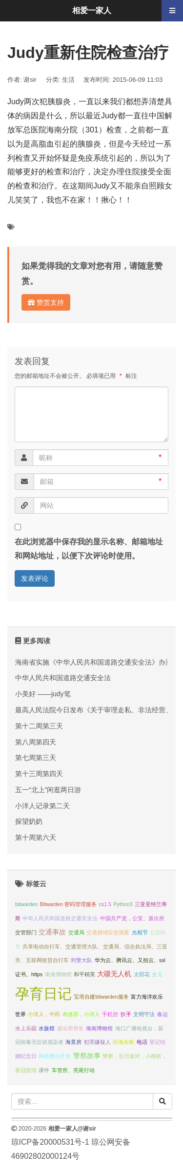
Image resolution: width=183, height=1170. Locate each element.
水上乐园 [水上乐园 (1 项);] (26, 1028)
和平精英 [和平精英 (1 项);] (84, 974)
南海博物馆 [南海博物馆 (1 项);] (58, 974)
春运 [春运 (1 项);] (162, 1014)
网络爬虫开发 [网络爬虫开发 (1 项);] (55, 1056)
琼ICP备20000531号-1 (50, 1142)
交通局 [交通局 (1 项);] (76, 932)
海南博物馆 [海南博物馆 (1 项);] (99, 1028)
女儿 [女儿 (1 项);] (157, 974)
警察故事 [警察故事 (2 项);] (87, 1055)
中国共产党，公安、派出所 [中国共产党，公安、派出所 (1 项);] (132, 918)
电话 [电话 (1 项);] (142, 1042)
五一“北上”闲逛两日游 (48, 790)
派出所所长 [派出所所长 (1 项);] (70, 1028)
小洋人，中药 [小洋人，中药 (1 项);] (44, 1014)
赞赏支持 (46, 302)
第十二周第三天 (39, 726)
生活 (68, 79)
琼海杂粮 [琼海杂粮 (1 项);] (123, 1042)
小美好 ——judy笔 (43, 694)
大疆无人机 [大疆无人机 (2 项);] (114, 974)
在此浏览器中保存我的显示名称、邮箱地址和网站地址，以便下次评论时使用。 (89, 549)
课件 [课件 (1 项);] (44, 1070)
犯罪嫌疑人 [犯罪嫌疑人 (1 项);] (97, 1042)
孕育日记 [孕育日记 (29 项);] (43, 993)
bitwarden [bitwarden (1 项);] (26, 904)
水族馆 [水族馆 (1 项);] (47, 1028)
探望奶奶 (28, 821)
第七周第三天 (35, 757)
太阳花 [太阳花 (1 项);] (142, 974)
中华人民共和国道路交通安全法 (63, 678)
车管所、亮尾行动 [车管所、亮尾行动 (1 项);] (73, 1070)
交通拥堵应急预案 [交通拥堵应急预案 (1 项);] (107, 932)
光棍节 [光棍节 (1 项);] (140, 932)
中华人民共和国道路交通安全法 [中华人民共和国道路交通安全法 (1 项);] (60, 918)
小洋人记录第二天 (42, 806)
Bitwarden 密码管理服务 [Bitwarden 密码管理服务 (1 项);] (68, 904)
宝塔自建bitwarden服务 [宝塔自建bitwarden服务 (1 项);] (101, 997)
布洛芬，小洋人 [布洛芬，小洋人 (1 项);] (81, 1014)
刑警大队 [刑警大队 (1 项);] (81, 960)
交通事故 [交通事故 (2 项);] (52, 932)
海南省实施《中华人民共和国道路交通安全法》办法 (93, 662)
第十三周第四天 (39, 774)
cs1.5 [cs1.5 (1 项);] (105, 904)
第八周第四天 (35, 742)
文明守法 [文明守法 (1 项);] (144, 1014)
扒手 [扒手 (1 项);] (126, 1014)
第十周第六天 (35, 837)
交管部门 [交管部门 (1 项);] (26, 932)
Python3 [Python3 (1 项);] (122, 904)
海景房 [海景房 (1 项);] (73, 1042)
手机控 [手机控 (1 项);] (110, 1014)
